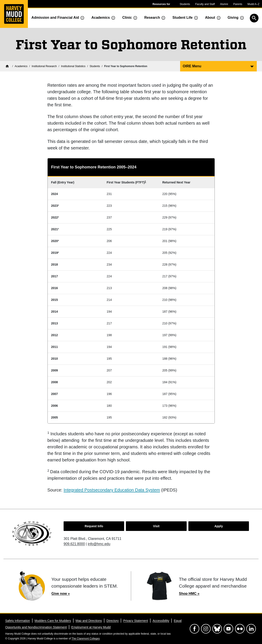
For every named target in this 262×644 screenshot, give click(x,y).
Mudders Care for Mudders (53, 620)
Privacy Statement (135, 620)
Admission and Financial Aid (55, 17)
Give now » (60, 593)
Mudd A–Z (253, 4)
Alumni (224, 4)
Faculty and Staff (205, 4)
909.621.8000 (74, 544)
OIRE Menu (192, 66)
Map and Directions (89, 620)
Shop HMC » (189, 593)
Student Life (182, 17)
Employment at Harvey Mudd (91, 627)
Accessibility (161, 620)
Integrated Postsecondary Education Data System (112, 490)
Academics (100, 17)
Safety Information (17, 620)
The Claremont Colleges (86, 638)
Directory (112, 620)
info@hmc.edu (99, 544)
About (210, 17)
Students (185, 4)
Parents (237, 4)
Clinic (127, 17)
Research (152, 17)
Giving (233, 17)
